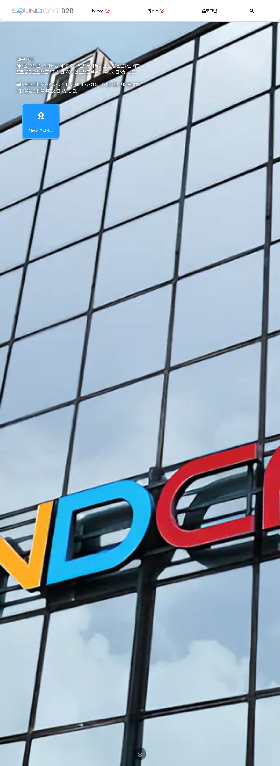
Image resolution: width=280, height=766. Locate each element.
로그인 (209, 10)
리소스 (157, 10)
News (102, 10)
